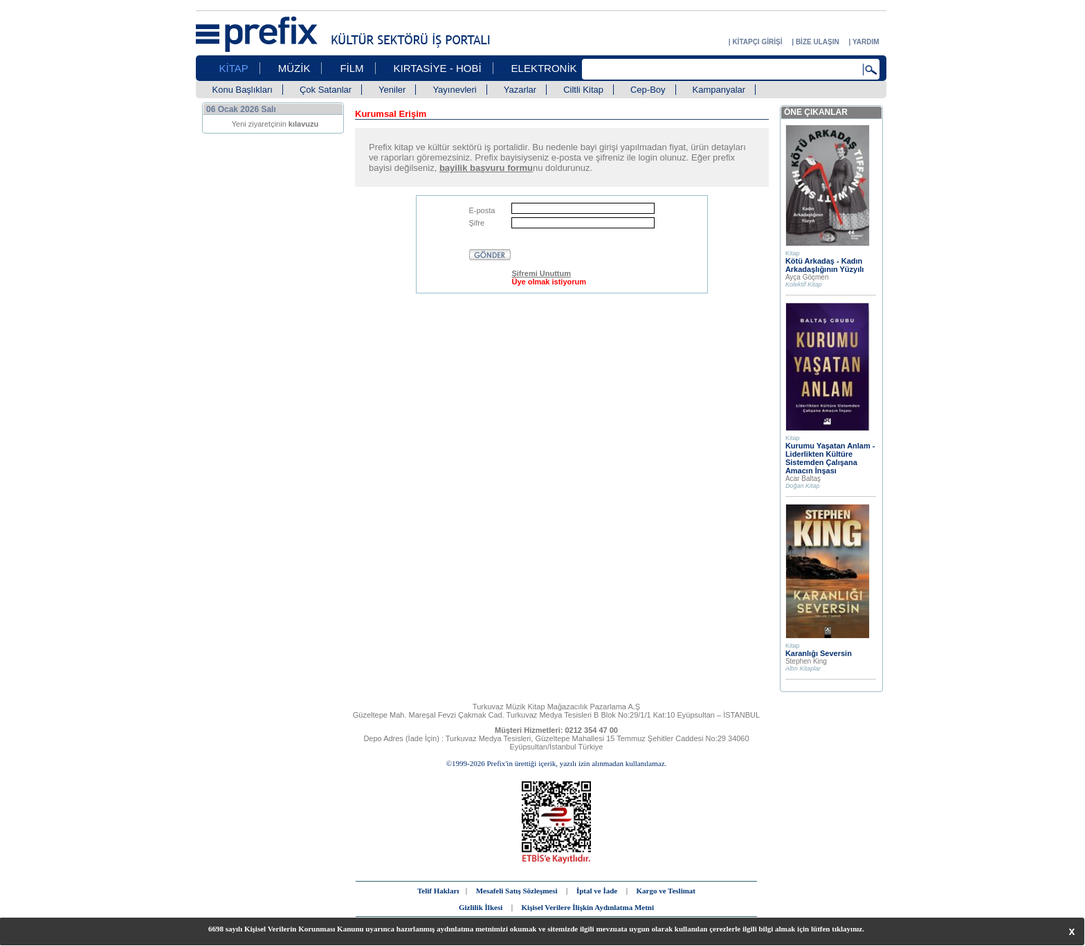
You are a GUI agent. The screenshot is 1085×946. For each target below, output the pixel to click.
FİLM (351, 68)
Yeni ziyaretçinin (275, 124)
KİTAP (233, 68)
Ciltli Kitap (583, 89)
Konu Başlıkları (242, 89)
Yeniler (392, 89)
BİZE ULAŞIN (817, 42)
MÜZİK (294, 68)
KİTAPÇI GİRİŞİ (757, 42)
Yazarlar (520, 89)
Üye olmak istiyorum (548, 282)
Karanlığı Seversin (818, 653)
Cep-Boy (648, 89)
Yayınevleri (454, 89)
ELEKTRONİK (544, 68)
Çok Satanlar (326, 89)
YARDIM (865, 42)
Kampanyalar (719, 89)
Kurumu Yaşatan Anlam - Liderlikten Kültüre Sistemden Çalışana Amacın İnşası (830, 458)
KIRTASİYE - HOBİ (438, 68)
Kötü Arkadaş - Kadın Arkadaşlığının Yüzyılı (824, 265)
